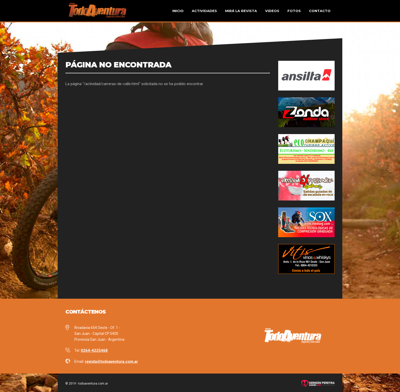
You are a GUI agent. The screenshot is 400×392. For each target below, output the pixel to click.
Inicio (178, 11)
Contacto (320, 11)
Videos (272, 11)
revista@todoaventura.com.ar (111, 361)
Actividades (204, 11)
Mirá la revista (241, 11)
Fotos (294, 11)
